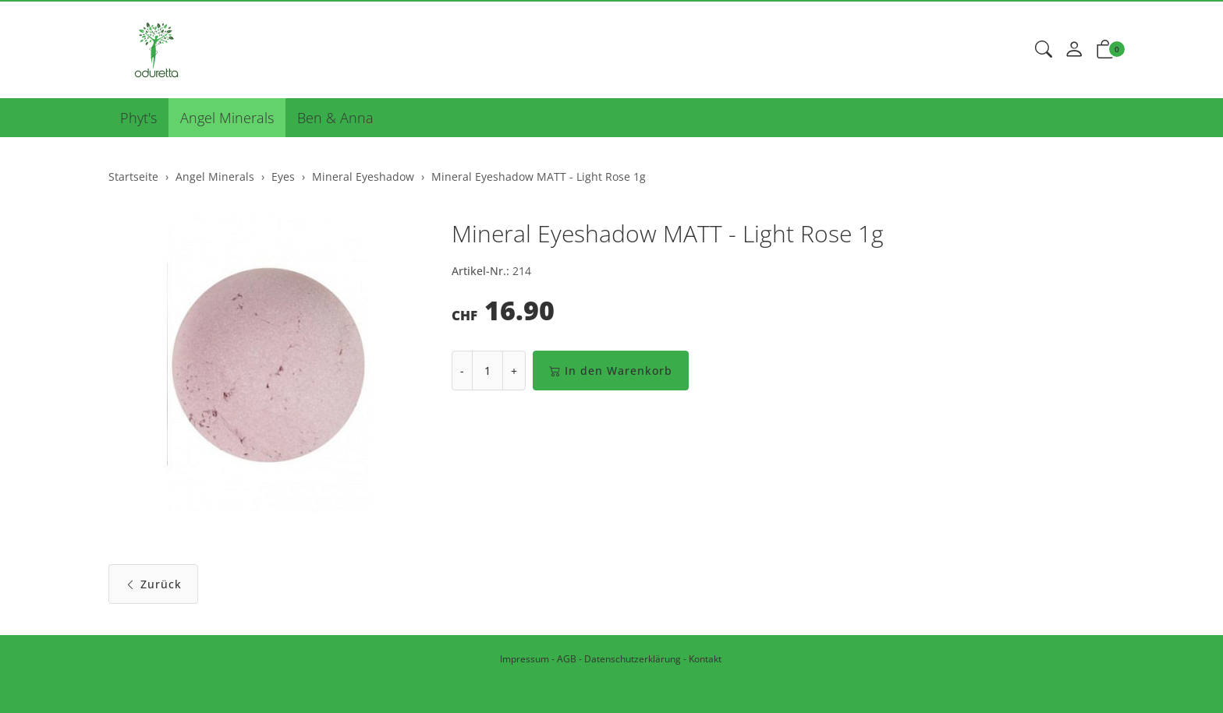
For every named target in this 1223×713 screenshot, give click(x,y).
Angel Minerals (227, 117)
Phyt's (138, 117)
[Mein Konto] (1074, 50)
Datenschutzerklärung (632, 658)
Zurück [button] (153, 584)
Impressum (524, 658)
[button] (1043, 50)
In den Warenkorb (610, 370)
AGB (566, 658)
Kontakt (705, 658)
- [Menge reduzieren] (462, 370)
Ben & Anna (335, 117)
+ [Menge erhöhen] (514, 370)
